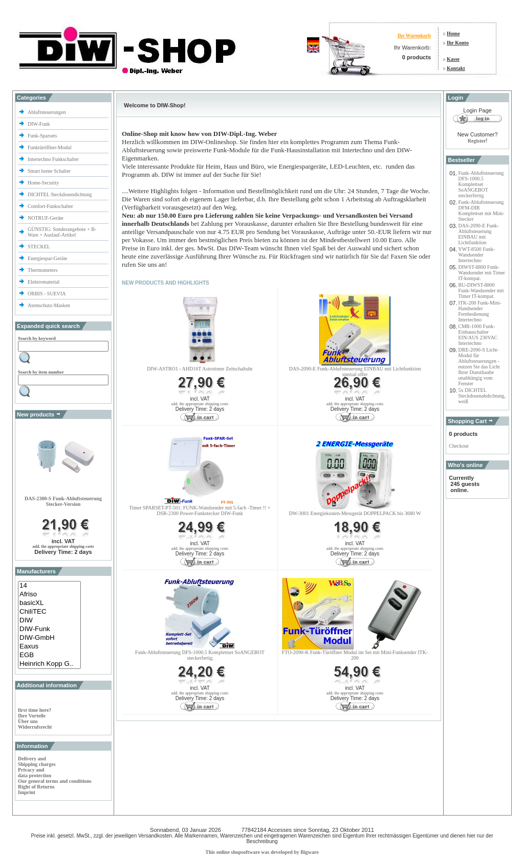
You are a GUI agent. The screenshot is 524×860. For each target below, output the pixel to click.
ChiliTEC (49, 612)
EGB (49, 655)
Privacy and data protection (34, 772)
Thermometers (43, 270)
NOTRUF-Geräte (45, 218)
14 (49, 586)
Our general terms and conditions (55, 781)
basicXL (49, 603)
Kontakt (456, 68)
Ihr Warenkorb (414, 35)
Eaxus (49, 646)
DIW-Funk (39, 124)
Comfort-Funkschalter (51, 206)
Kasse (453, 59)
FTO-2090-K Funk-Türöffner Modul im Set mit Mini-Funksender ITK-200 (355, 655)
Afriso (49, 594)
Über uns (28, 721)
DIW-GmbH (49, 638)
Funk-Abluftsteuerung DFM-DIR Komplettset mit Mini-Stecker (481, 210)
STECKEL (39, 246)
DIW (49, 620)
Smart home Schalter (50, 171)
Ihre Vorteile (32, 715)
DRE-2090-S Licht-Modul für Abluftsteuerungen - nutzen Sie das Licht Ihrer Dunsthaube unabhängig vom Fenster (479, 366)
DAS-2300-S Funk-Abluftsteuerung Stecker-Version (63, 501)
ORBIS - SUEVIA (47, 293)
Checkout (458, 446)
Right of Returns (36, 786)
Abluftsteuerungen (47, 112)
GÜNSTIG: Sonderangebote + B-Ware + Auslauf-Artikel (62, 232)
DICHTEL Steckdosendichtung (60, 194)
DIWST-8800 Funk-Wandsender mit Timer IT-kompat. (481, 272)
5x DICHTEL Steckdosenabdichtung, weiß (482, 395)
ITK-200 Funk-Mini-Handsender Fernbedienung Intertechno (479, 311)
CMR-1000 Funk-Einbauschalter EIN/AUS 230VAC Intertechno (478, 334)
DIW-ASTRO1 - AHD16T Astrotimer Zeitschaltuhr (199, 368)
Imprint (26, 792)
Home (453, 33)
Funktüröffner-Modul (50, 147)
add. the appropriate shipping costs (63, 546)
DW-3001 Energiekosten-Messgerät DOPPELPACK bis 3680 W (355, 513)
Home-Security (44, 182)
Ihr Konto (458, 42)
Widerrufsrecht (35, 727)
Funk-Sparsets (43, 135)
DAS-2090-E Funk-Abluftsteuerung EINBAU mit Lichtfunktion (478, 234)
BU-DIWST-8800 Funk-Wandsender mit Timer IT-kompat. (481, 290)
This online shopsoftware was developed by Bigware (261, 852)
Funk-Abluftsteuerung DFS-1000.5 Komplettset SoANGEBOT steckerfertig (200, 655)
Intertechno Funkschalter (54, 159)
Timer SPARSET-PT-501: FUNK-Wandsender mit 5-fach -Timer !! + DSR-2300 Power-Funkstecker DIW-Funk (199, 510)
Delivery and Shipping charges (37, 761)
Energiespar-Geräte (47, 258)
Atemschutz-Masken (49, 305)
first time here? (34, 710)
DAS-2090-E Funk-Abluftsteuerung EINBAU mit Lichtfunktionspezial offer (355, 371)
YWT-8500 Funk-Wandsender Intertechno (476, 254)
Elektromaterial (44, 282)
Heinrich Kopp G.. (49, 664)
